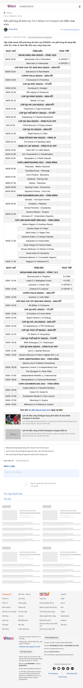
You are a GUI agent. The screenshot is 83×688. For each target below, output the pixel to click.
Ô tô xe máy (22, 612)
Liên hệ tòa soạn (26, 652)
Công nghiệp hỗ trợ (47, 603)
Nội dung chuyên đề (47, 629)
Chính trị (5, 599)
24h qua (64, 625)
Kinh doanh (6, 607)
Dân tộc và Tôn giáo (9, 612)
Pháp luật (21, 607)
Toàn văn (43, 599)
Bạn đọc (21, 625)
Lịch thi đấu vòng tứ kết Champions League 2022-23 (44, 430)
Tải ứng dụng (53, 673)
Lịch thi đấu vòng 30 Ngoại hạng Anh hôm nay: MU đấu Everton (30, 451)
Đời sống (5, 629)
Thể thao (9, 13)
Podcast (63, 620)
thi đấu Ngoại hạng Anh (39, 410)
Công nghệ (22, 603)
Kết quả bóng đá (22, 461)
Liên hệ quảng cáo (51, 637)
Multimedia (65, 616)
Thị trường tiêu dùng (47, 612)
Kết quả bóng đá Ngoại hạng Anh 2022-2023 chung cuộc (27, 454)
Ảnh (62, 607)
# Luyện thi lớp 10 (26, 6)
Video (63, 612)
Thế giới (5, 625)
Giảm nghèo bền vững (48, 616)
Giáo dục (5, 620)
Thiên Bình (13, 29)
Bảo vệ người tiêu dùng (48, 607)
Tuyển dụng (62, 677)
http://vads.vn (55, 652)
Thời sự (5, 603)
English (63, 594)
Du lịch (20, 616)
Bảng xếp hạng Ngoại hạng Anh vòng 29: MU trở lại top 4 (27, 448)
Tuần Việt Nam (23, 629)
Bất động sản (23, 620)
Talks (62, 599)
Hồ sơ (63, 603)
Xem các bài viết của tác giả (71, 29)
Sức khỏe (21, 599)
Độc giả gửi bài (72, 673)
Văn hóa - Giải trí (24, 594)
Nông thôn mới (45, 620)
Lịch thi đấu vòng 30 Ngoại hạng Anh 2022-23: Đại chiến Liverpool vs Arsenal (46, 416)
